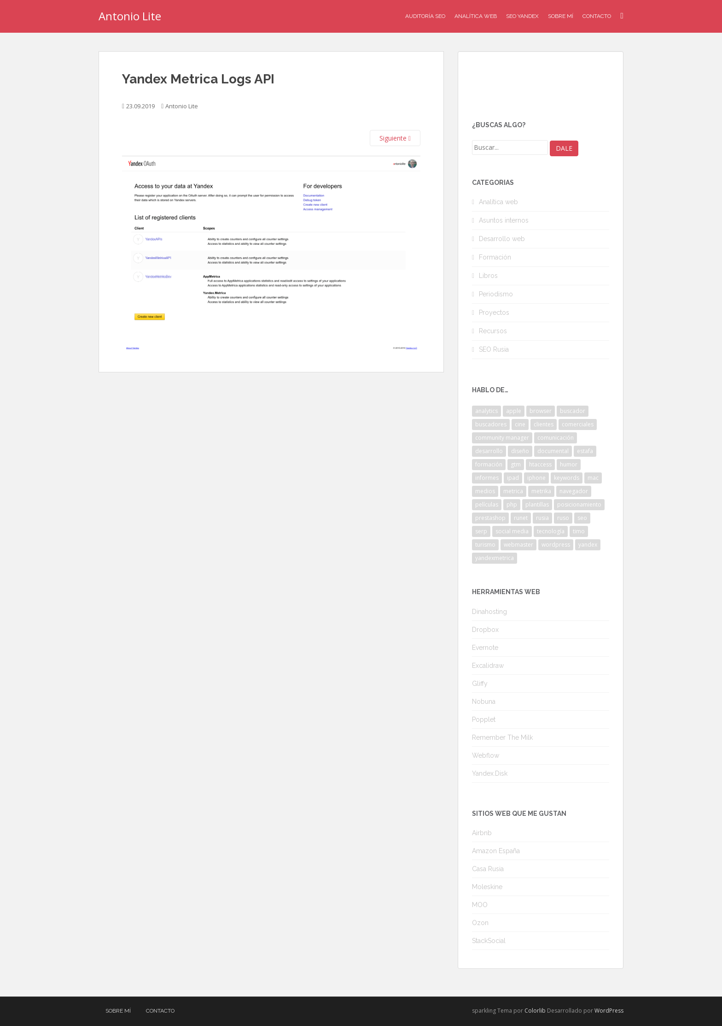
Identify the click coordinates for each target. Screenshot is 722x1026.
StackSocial (489, 940)
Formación (495, 257)
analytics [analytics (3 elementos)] (486, 411)
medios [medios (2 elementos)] (485, 491)
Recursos (493, 331)
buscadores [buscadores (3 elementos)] (491, 424)
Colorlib (535, 1010)
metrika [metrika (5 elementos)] (541, 491)
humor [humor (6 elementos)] (568, 464)
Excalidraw (488, 665)
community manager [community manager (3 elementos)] (502, 438)
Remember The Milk (502, 737)
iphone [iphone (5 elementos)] (536, 478)
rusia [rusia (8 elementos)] (542, 518)
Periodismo (496, 294)
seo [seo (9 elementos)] (582, 518)
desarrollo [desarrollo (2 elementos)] (489, 451)
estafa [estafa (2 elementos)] (585, 451)
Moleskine (487, 886)
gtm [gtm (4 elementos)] (516, 464)
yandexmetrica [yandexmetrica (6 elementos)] (494, 558)
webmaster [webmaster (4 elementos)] (518, 544)
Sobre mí (560, 16)
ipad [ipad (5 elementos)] (513, 478)
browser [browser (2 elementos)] (541, 411)
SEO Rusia (494, 349)
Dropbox (485, 629)
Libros (488, 275)
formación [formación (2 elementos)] (488, 464)
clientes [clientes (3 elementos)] (543, 424)
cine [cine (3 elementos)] (520, 424)
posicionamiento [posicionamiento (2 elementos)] (579, 504)
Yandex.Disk (489, 773)
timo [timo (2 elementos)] (579, 531)
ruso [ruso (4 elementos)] (563, 518)
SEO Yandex (522, 16)
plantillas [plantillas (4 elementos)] (537, 504)
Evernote (485, 647)
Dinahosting (489, 611)
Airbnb (482, 833)
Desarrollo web (502, 238)
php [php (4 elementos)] (512, 504)
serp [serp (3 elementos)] (481, 531)
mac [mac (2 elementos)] (593, 478)
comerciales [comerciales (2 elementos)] (578, 424)
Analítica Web (475, 16)
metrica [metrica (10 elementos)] (513, 491)
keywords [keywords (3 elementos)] (566, 478)
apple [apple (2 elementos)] (513, 411)
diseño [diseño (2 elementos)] (520, 451)
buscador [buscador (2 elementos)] (572, 411)
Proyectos (494, 312)
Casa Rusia (488, 869)
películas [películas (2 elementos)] (486, 504)
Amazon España (496, 851)
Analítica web (498, 202)
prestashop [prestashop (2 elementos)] (490, 518)
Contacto (596, 16)
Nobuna (483, 701)
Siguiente (395, 138)
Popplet (483, 719)
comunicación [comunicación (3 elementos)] (555, 438)
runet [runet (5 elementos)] (521, 518)
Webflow (485, 755)
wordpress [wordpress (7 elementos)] (556, 544)
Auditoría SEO (425, 16)
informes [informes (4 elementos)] (487, 478)
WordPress (608, 1010)
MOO (480, 904)
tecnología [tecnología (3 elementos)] (551, 531)
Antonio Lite (130, 16)
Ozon (480, 922)
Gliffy (480, 683)
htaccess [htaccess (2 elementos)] (540, 464)
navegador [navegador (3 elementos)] (573, 491)
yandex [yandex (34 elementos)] (587, 544)
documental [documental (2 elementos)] (553, 451)
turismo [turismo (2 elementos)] (485, 544)
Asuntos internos (504, 220)
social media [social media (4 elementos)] (512, 531)
